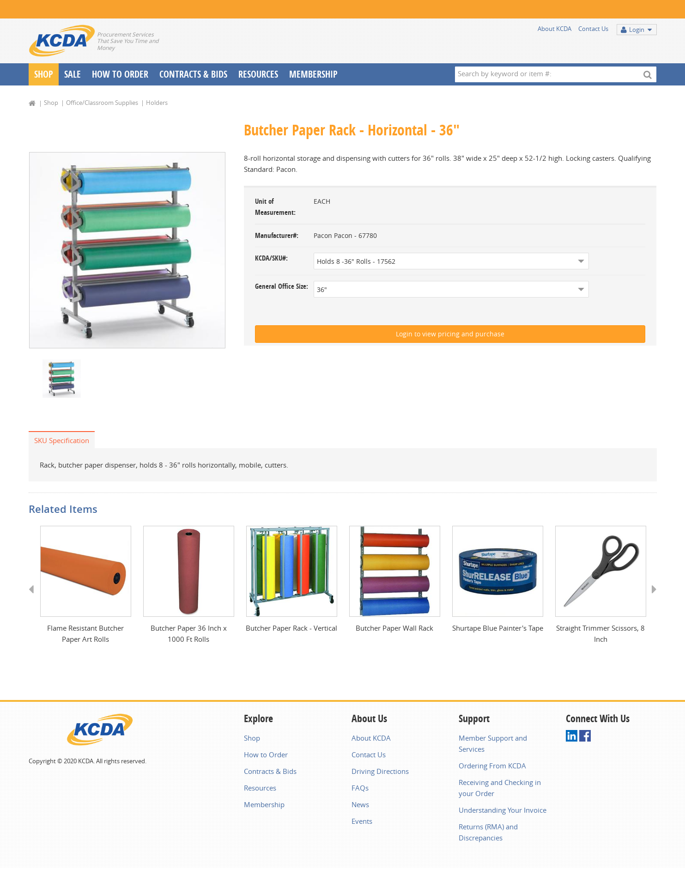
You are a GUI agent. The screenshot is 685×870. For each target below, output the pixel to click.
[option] (127, 250)
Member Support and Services (493, 745)
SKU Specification (61, 441)
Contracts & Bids (193, 74)
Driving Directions (380, 773)
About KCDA (554, 28)
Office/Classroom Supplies (102, 102)
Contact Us (593, 28)
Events (362, 822)
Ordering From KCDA (492, 767)
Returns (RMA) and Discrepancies (488, 834)
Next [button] (651, 599)
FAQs (360, 789)
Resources (258, 74)
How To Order (120, 74)
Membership (313, 74)
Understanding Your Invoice (502, 811)
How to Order (266, 756)
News (360, 806)
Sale (72, 74)
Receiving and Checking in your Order (500, 789)
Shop (43, 74)
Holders (157, 102)
